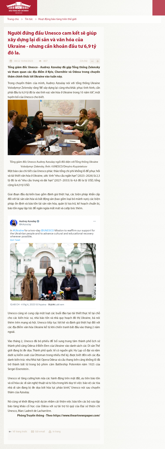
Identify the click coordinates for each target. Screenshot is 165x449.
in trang (57, 431)
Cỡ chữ (83, 61)
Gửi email (40, 431)
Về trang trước (20, 431)
